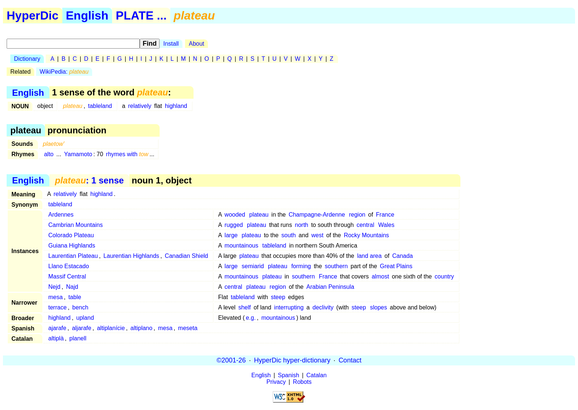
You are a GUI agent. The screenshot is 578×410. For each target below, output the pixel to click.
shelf (244, 307)
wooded (234, 214)
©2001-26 (231, 360)
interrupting (289, 307)
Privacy (276, 382)
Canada (402, 256)
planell (77, 338)
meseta (187, 328)
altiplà (56, 338)
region (357, 214)
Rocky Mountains (366, 235)
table (74, 297)
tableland (100, 106)
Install (171, 44)
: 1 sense (89, 180)
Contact (349, 360)
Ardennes (61, 214)
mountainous (241, 245)
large (231, 235)
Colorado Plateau (71, 235)
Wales (386, 225)
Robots (302, 382)
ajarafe (57, 328)
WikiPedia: (64, 72)
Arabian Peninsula (330, 287)
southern (336, 266)
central (365, 225)
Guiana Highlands (71, 245)
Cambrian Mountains (75, 225)
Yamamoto (78, 154)
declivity (323, 307)
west (317, 235)
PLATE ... (141, 15)
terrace (57, 307)
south (288, 235)
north (301, 225)
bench (80, 307)
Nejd (54, 287)
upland (85, 318)
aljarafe (81, 328)
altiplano (141, 328)
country (444, 276)
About (196, 44)
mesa (55, 297)
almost (380, 276)
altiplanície (111, 328)
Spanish (288, 375)
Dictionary (27, 59)
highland (176, 106)
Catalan (316, 375)
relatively (139, 106)
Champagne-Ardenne (317, 214)
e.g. (251, 318)
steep (278, 297)
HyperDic (33, 15)
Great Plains (396, 266)
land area (369, 256)
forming (301, 266)
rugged (233, 225)
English (87, 15)
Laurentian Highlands (131, 256)
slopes (378, 307)
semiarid (253, 266)
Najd (72, 287)
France (385, 214)
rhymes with (127, 154)
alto (48, 154)
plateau (259, 214)
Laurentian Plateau (73, 256)
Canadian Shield (186, 256)
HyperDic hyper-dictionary (292, 360)
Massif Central (67, 276)
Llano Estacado (68, 266)
